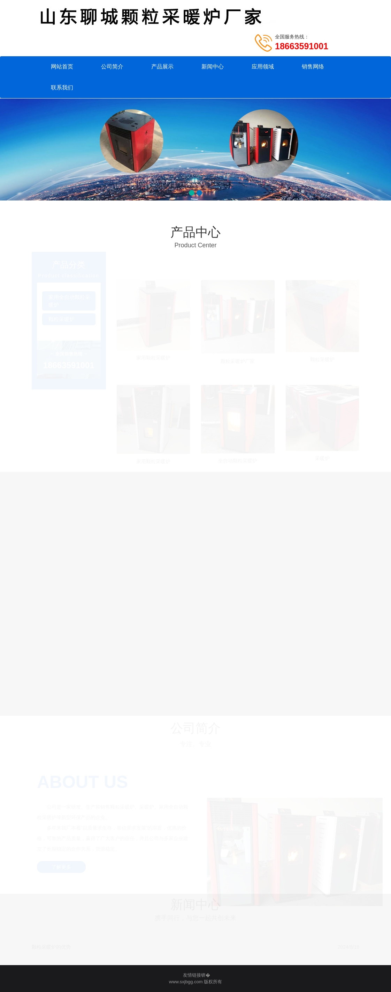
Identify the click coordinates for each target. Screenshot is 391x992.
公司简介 (112, 67)
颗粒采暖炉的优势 (51, 947)
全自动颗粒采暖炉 (237, 460)
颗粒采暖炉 (61, 319)
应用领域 (263, 67)
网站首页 (62, 67)
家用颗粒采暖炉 (153, 357)
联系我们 (62, 87)
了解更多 (61, 867)
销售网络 (313, 67)
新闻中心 (212, 67)
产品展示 (162, 67)
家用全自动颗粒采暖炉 (69, 301)
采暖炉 (322, 458)
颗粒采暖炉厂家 (238, 360)
